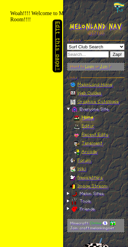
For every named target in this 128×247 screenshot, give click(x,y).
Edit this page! (57, 46)
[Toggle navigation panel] (119, 7)
